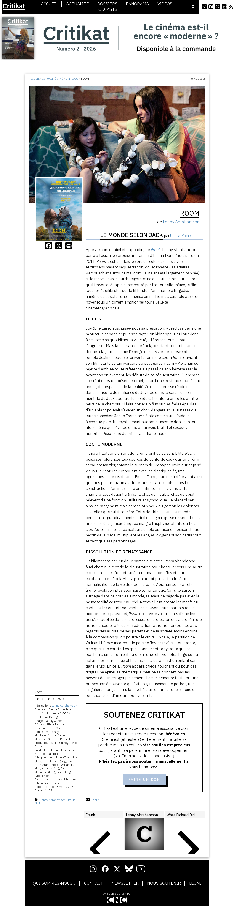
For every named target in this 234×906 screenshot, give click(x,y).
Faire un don (144, 779)
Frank (156, 249)
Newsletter (125, 883)
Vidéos (164, 3)
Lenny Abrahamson (64, 706)
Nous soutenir (164, 883)
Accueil (49, 3)
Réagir (92, 800)
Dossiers (107, 3)
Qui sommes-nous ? (54, 883)
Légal (195, 883)
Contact (93, 883)
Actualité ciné (52, 78)
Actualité (77, 3)
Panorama (137, 3)
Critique (72, 78)
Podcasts (106, 9)
